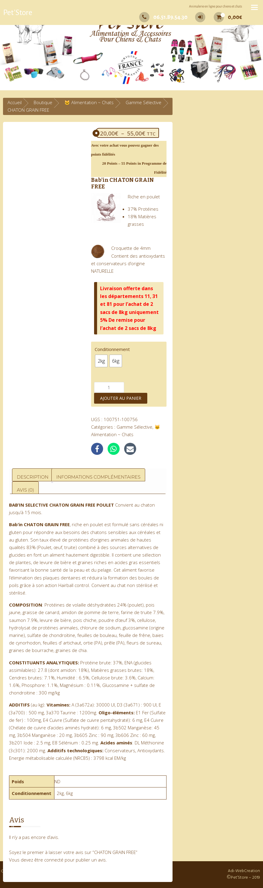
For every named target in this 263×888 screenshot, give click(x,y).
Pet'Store (17, 12)
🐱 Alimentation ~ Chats (89, 102)
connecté (53, 860)
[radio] (101, 361)
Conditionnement (112, 349)
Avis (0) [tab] (25, 490)
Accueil (15, 102)
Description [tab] (32, 477)
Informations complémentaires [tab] (98, 477)
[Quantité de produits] (109, 387)
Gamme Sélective (143, 102)
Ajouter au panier (120, 398)
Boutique (43, 102)
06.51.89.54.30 (163, 17)
